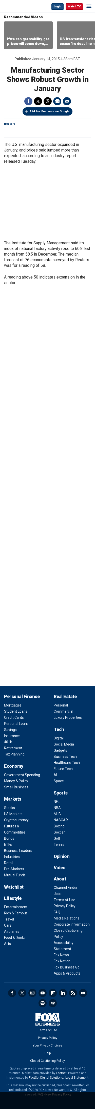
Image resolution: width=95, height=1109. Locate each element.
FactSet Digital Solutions (46, 1077)
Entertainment (15, 907)
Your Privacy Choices (47, 1045)
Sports (61, 793)
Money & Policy (16, 781)
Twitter (38, 101)
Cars (7, 925)
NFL (57, 802)
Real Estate (65, 696)
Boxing (59, 826)
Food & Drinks (15, 938)
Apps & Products (67, 973)
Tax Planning (14, 754)
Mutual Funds (15, 875)
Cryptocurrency (16, 820)
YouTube (43, 993)
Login (57, 6)
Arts (7, 944)
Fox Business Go (67, 967)
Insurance (12, 736)
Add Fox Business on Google (49, 111)
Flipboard (53, 993)
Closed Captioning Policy (47, 1061)
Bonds (9, 838)
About (60, 878)
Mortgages (13, 705)
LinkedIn (63, 993)
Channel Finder (66, 888)
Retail (8, 863)
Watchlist (14, 887)
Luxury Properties (68, 717)
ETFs (8, 844)
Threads (48, 101)
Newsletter (83, 993)
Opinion (62, 856)
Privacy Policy (64, 906)
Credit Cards (14, 717)
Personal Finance (22, 696)
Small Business (16, 787)
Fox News (61, 955)
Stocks (9, 808)
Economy (13, 766)
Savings (10, 730)
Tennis (59, 844)
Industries (12, 857)
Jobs (58, 894)
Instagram (32, 993)
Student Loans (15, 711)
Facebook (28, 101)
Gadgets (60, 750)
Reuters (9, 123)
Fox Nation (62, 961)
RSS (73, 993)
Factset (61, 1073)
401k (8, 742)
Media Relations (66, 918)
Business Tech (65, 756)
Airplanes (11, 931)
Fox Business (20, 6)
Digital (59, 738)
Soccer (59, 832)
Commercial (63, 711)
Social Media (64, 744)
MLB (57, 814)
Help (48, 1053)
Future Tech (63, 769)
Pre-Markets (14, 869)
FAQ (57, 912)
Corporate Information (72, 924)
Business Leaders (18, 851)
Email (67, 101)
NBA (57, 808)
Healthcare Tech (67, 763)
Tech (59, 729)
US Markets (13, 814)
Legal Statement (76, 1077)
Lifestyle (13, 898)
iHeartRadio (53, 1003)
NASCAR (61, 820)
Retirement (13, 748)
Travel (9, 919)
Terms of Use (64, 900)
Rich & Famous (16, 913)
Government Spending (22, 775)
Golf (57, 838)
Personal (61, 705)
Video (60, 867)
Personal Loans (16, 724)
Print (57, 101)
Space (59, 781)
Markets (12, 799)
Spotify (43, 1003)
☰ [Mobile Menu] (89, 6)
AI (55, 775)
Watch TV (74, 6)
